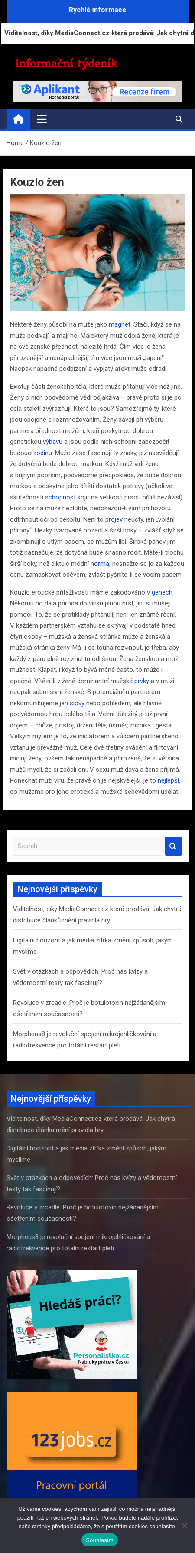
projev (114, 519)
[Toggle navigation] (41, 119)
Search (173, 846)
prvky (141, 681)
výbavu (52, 442)
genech (162, 592)
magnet (119, 324)
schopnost (60, 497)
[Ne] (184, 1525)
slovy (77, 703)
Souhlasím (100, 1540)
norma (100, 564)
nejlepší (168, 780)
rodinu (43, 453)
